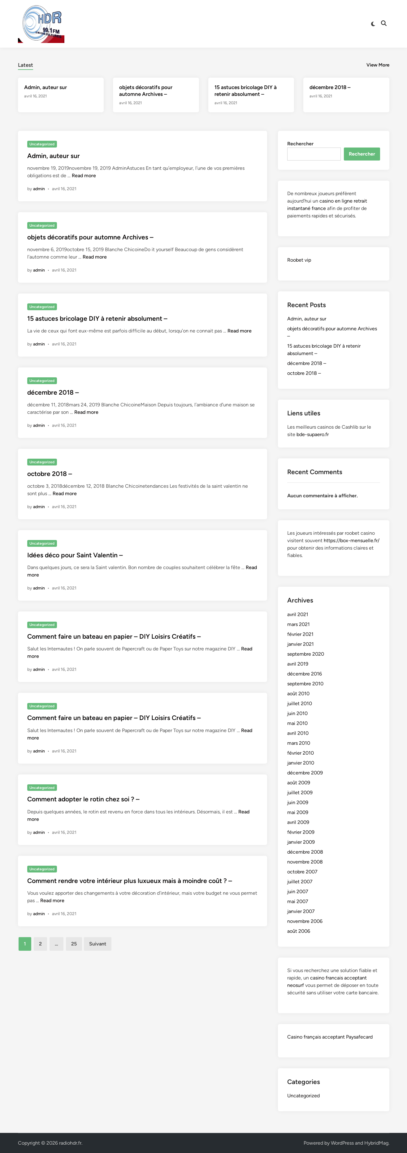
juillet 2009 (300, 792)
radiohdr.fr (70, 1143)
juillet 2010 (299, 703)
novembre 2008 (305, 862)
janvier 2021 (300, 644)
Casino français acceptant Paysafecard (330, 1037)
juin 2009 (297, 802)
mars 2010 (298, 743)
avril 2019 (297, 664)
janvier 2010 (300, 763)
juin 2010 (297, 713)
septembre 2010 (305, 684)
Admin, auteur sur (45, 87)
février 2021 (300, 634)
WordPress (342, 1143)
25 (74, 944)
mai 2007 (297, 901)
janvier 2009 (301, 842)
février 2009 (300, 832)
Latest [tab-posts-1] (25, 65)
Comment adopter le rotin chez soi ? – (83, 799)
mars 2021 (298, 624)
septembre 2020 (305, 654)
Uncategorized (41, 144)
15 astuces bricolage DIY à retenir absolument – (97, 318)
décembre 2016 (304, 674)
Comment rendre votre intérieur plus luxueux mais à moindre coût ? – (129, 881)
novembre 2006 (305, 921)
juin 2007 (297, 891)
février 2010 (300, 753)
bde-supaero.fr (313, 434)
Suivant (97, 944)
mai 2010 (297, 723)
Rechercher (300, 144)
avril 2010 (298, 733)
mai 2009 (297, 812)
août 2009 (298, 783)
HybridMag (376, 1143)
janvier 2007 (301, 911)
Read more (84, 175)
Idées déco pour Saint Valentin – (75, 555)
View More (377, 65)
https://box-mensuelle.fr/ (351, 540)
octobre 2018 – (49, 474)
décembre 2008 (305, 852)
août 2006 (298, 931)
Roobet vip (299, 260)
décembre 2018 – (330, 87)
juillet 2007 (300, 882)
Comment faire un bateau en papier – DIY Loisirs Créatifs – (114, 636)
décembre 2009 (305, 773)
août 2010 (298, 694)
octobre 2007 (302, 872)
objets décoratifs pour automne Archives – (90, 237)
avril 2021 (297, 614)
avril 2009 (298, 822)
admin (39, 188)
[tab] (25, 64)
